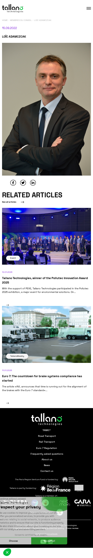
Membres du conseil (21, 20)
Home (5, 20)
